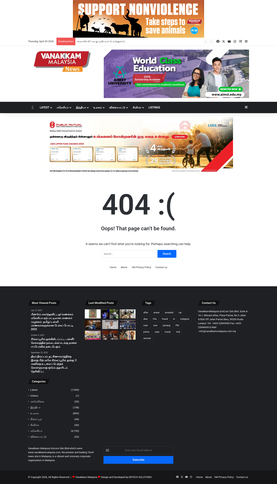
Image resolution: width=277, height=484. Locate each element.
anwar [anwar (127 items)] (157, 312)
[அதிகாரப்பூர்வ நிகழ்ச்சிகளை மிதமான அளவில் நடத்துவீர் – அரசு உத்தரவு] (110, 324)
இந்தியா (81, 107)
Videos (34, 395)
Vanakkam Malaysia (88, 477)
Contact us (161, 267)
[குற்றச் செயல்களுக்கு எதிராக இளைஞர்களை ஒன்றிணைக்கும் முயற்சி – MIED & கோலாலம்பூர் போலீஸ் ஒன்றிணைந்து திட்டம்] (128, 324)
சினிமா (137, 107)
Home (113, 267)
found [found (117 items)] (165, 319)
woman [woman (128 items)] (147, 338)
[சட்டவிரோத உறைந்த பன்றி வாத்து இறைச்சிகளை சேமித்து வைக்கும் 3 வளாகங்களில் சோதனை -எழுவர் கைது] (128, 313)
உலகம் (97, 107)
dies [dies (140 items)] (146, 319)
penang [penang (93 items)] (166, 325)
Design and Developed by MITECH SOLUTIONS (126, 477)
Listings (154, 107)
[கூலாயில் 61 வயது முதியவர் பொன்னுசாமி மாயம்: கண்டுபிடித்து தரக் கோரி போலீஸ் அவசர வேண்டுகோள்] (93, 313)
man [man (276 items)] (146, 325)
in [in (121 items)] (174, 319)
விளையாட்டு (117, 107)
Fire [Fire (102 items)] (155, 319)
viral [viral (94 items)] (178, 332)
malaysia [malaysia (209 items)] (184, 319)
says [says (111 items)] (157, 332)
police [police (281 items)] (147, 332)
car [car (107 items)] (180, 312)
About (124, 267)
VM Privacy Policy (141, 267)
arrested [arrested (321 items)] (169, 312)
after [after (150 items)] (146, 312)
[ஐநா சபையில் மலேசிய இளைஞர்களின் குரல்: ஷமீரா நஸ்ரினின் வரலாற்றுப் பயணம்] (128, 335)
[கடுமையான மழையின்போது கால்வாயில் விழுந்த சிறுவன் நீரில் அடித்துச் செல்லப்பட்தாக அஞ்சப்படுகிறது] (110, 313)
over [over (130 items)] (155, 325)
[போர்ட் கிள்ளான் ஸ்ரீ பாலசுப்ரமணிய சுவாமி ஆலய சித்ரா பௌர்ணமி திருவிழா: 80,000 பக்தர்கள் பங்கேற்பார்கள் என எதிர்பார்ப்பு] (93, 335)
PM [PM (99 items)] (177, 325)
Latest (44, 107)
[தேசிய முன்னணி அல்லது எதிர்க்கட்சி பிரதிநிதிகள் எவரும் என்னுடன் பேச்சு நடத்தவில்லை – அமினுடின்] (93, 324)
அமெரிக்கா (37, 401)
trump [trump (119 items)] (168, 332)
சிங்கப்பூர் (36, 419)
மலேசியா (63, 107)
